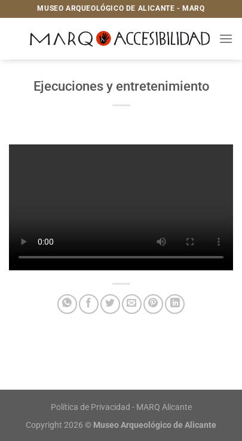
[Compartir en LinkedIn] (175, 304)
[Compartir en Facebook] (89, 304)
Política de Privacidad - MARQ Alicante (121, 407)
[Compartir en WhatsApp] (67, 304)
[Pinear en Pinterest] (153, 304)
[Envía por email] (132, 304)
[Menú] (226, 38)
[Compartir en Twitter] (110, 304)
